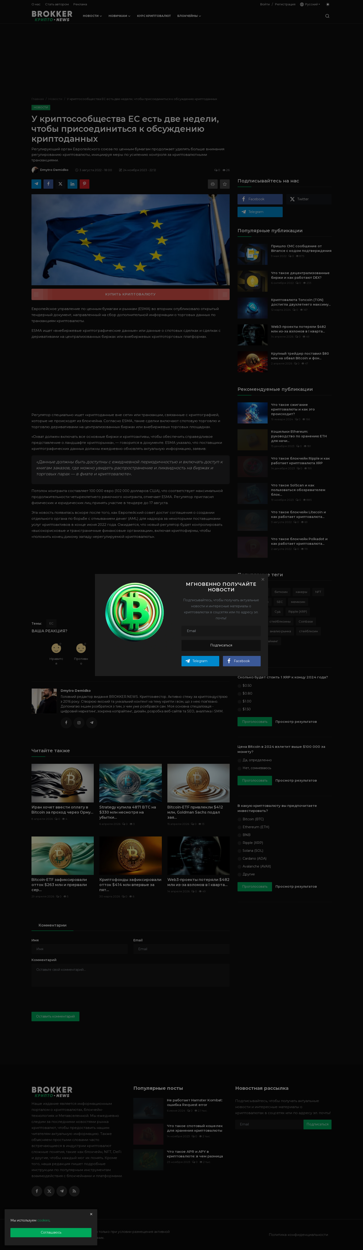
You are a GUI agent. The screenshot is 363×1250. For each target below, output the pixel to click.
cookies (43, 1220)
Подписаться (221, 645)
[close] (91, 1214)
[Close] (263, 579)
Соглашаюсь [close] (51, 1232)
